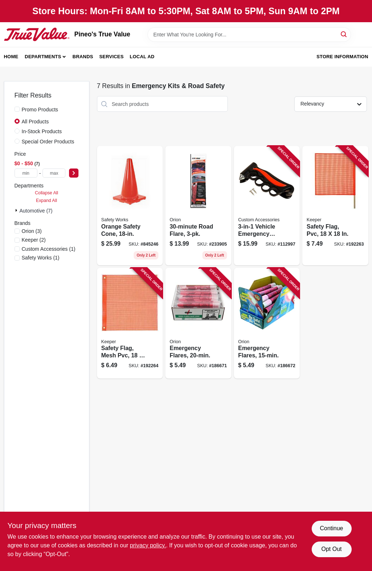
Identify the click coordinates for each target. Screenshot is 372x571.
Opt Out (331, 549)
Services (111, 56)
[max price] (54, 173)
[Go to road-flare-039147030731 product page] (198, 205)
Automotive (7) (36, 211)
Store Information (342, 56)
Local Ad (142, 56)
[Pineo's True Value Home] (36, 34)
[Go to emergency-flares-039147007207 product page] (198, 323)
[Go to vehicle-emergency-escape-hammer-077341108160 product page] (267, 205)
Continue (331, 528)
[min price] (26, 173)
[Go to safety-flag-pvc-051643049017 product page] (335, 205)
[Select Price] (73, 173)
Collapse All (46, 192)
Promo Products (40, 109)
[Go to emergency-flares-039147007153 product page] (267, 323)
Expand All (46, 200)
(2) (34, 240)
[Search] (344, 34)
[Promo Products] (17, 109)
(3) (32, 231)
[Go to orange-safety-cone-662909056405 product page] (130, 205)
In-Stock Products (42, 131)
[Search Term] (249, 34)
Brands (83, 56)
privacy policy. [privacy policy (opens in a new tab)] (148, 545)
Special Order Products (48, 141)
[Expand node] (17, 210)
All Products (35, 121)
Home (11, 56)
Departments (43, 56)
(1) (49, 249)
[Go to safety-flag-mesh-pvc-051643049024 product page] (130, 323)
